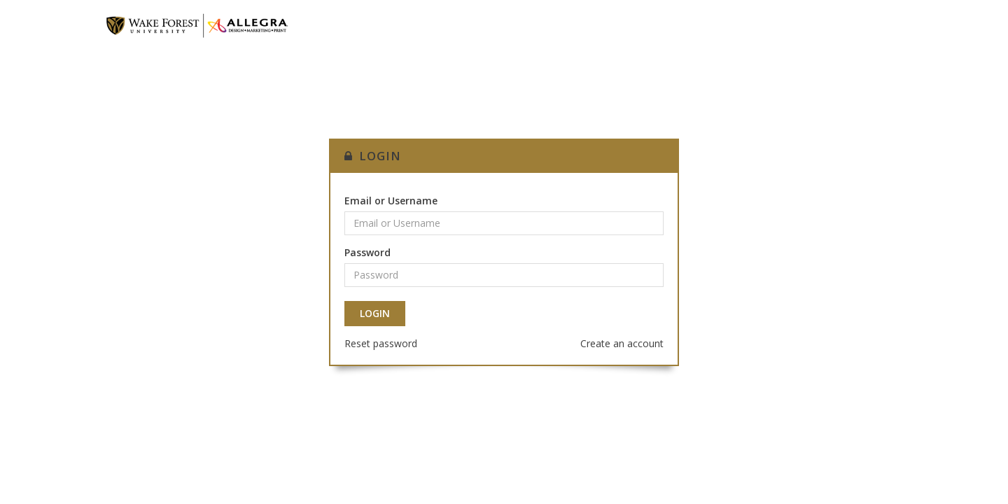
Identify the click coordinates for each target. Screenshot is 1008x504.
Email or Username (391, 200)
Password (367, 252)
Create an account (622, 343)
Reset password (380, 343)
